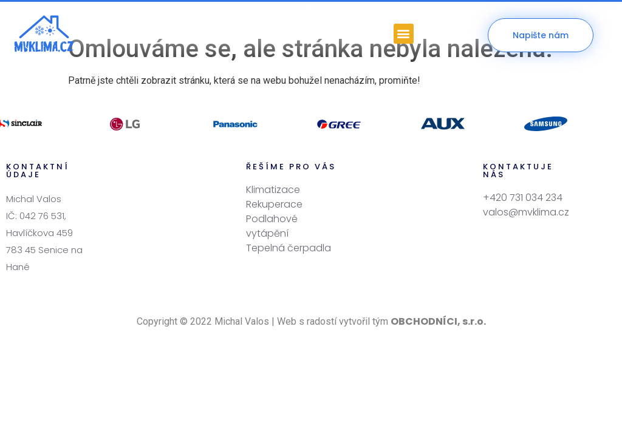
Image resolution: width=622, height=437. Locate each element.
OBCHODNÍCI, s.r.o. (438, 297)
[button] (404, 34)
